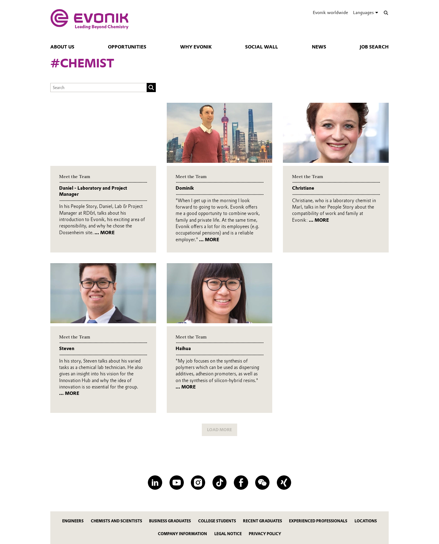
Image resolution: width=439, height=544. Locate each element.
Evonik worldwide (330, 12)
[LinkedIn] (155, 482)
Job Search (374, 47)
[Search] (386, 13)
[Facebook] (241, 482)
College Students (217, 521)
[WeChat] (262, 482)
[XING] (284, 482)
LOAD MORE (219, 429)
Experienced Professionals (318, 521)
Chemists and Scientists (116, 521)
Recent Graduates (262, 521)
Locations (366, 521)
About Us (62, 47)
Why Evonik (196, 47)
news (319, 47)
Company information (182, 533)
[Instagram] (198, 482)
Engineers (73, 521)
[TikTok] (219, 482)
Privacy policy (265, 533)
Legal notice (228, 533)
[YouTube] (177, 482)
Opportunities (127, 47)
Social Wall (261, 47)
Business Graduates (170, 521)
